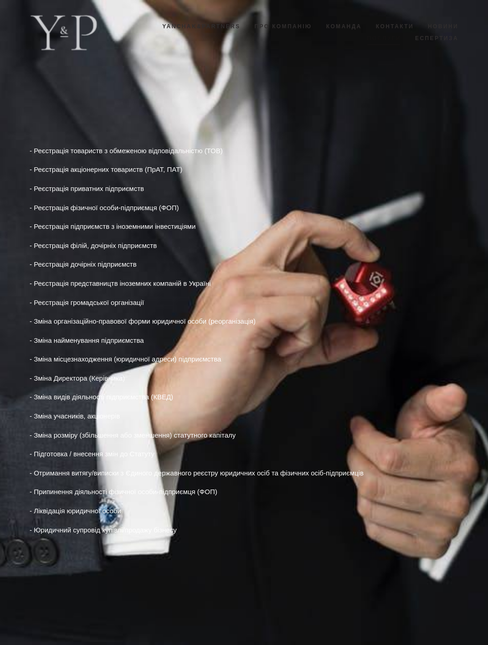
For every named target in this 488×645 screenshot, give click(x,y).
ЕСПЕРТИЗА (436, 38)
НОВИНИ (443, 26)
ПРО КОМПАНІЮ (283, 26)
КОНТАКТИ (395, 26)
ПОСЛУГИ (384, 38)
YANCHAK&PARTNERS (201, 26)
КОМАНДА (344, 26)
